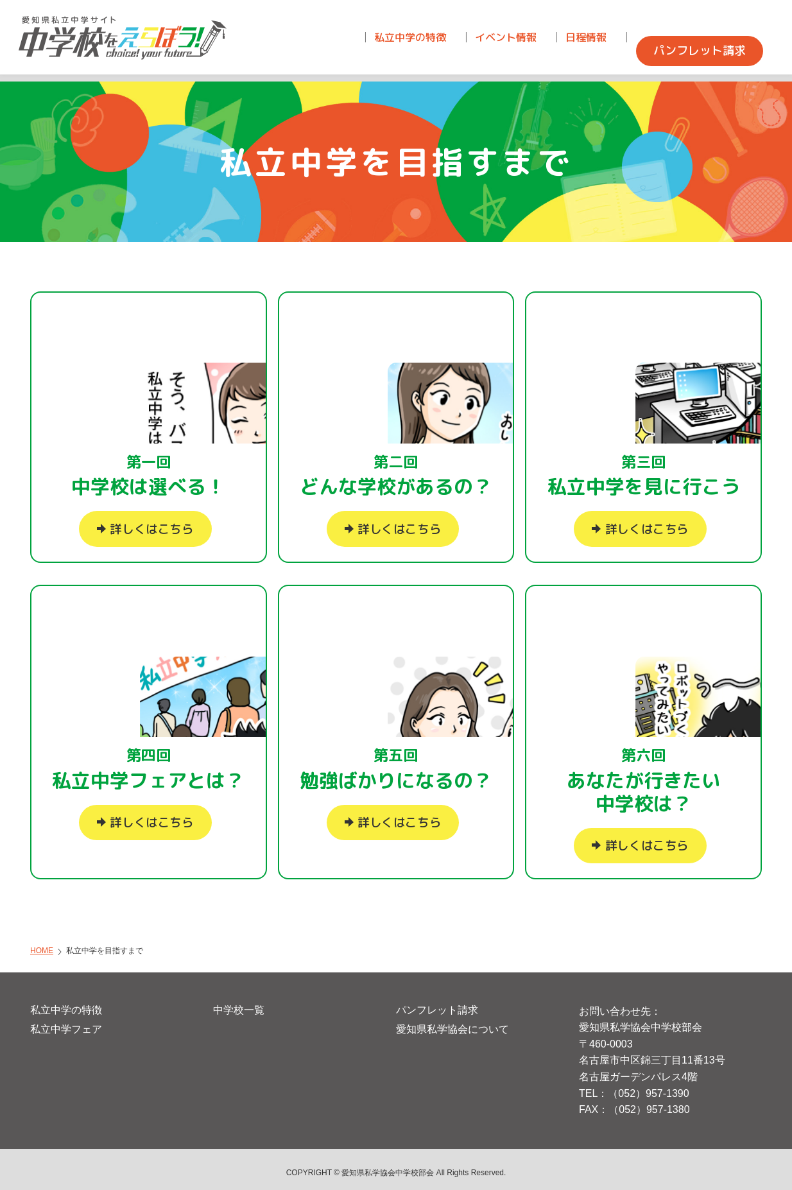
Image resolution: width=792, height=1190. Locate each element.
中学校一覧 (238, 1002)
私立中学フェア (66, 1022)
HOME (41, 943)
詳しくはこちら (151, 521)
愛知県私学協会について (452, 1022)
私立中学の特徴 (66, 1002)
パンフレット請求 (437, 1002)
